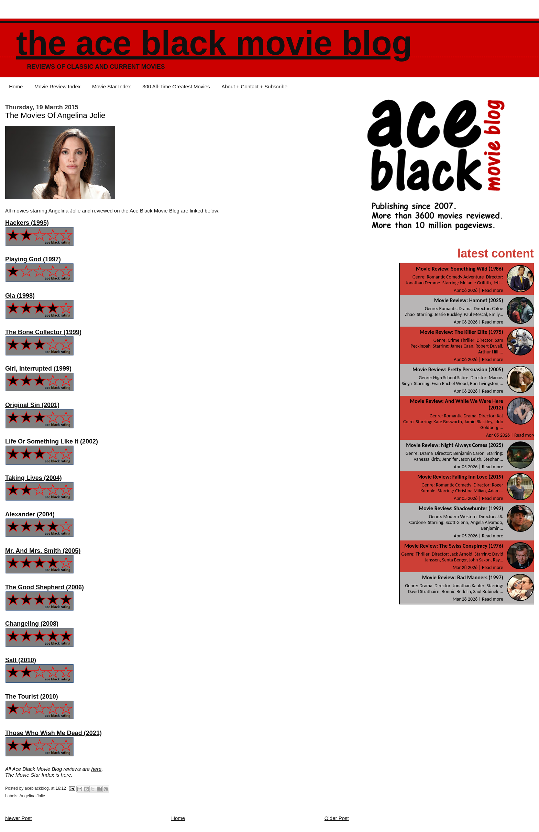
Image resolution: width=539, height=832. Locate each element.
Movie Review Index (57, 86)
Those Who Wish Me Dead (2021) (53, 733)
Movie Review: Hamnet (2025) (468, 300)
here (96, 769)
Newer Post (18, 818)
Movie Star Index (111, 86)
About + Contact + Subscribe (254, 86)
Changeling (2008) (31, 623)
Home (16, 86)
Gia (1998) (20, 295)
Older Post (336, 818)
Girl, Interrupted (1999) (38, 368)
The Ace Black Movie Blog (214, 43)
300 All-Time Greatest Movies (176, 86)
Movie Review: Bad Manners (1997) (462, 577)
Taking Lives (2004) (33, 477)
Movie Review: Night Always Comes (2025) (454, 445)
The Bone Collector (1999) (43, 332)
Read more (492, 290)
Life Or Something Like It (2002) (51, 441)
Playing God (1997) (33, 259)
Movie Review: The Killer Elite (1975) (461, 332)
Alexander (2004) (30, 514)
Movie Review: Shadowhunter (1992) (461, 508)
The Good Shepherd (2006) (44, 587)
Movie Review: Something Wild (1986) (459, 268)
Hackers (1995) (27, 222)
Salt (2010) (20, 660)
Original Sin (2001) (32, 405)
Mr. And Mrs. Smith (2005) (42, 550)
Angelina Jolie (32, 795)
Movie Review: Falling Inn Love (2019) (460, 476)
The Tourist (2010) (31, 696)
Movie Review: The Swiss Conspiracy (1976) (453, 546)
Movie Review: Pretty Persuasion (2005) (457, 369)
